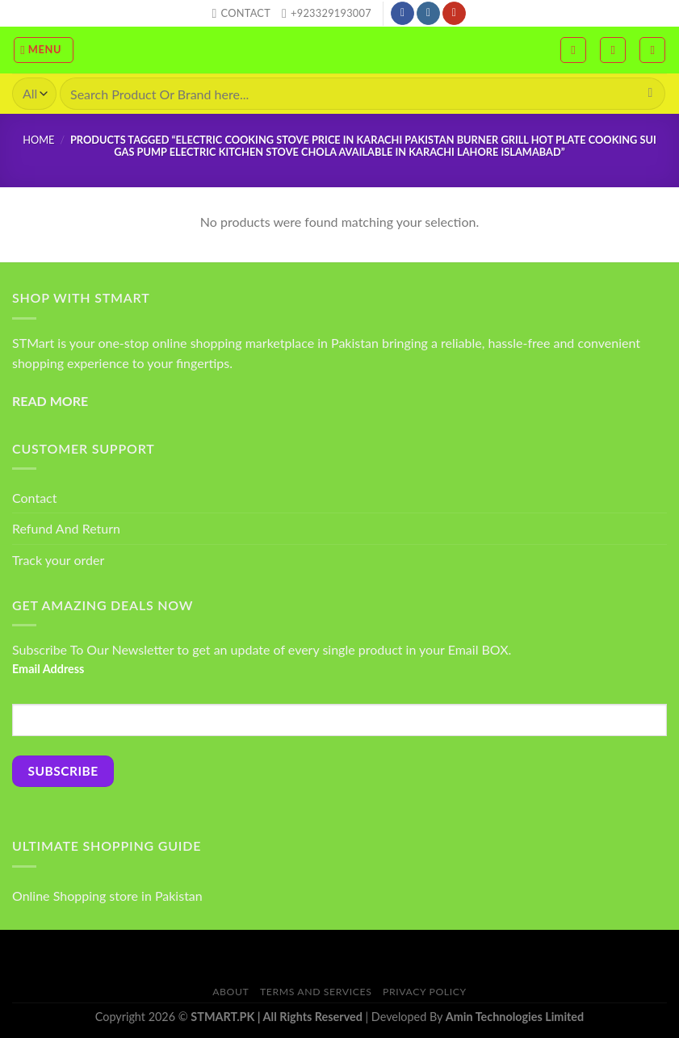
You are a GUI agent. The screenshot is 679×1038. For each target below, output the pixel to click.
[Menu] (44, 50)
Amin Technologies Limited (515, 1016)
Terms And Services (315, 992)
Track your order (58, 559)
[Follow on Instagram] (428, 14)
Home (38, 139)
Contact (34, 497)
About (230, 992)
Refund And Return (66, 528)
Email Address (48, 669)
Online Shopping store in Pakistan (107, 895)
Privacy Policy (425, 992)
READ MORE (50, 400)
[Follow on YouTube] (454, 14)
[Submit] (650, 93)
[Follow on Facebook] (402, 14)
